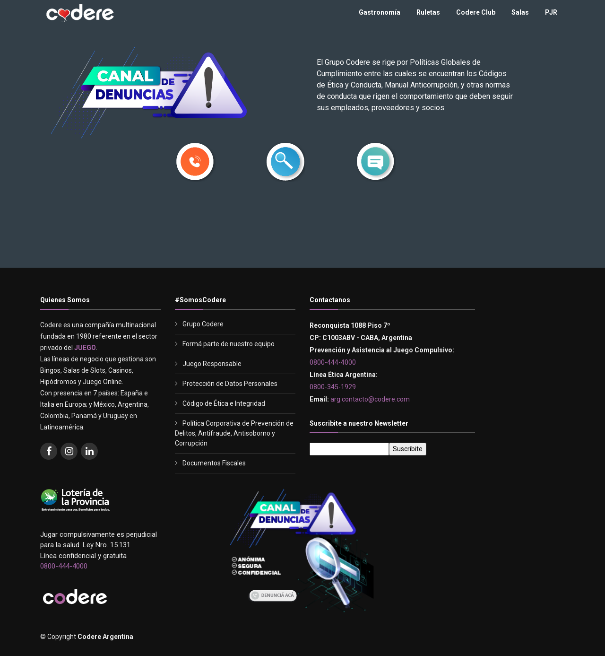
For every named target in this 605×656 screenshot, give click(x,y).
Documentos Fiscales (214, 463)
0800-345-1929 (269, 238)
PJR (551, 12)
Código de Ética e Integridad (223, 403)
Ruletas (428, 12)
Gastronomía (379, 12)
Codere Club (475, 12)
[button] (195, 164)
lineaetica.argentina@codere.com (364, 238)
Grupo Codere (203, 324)
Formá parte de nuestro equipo (228, 344)
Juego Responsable (212, 363)
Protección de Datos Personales (229, 383)
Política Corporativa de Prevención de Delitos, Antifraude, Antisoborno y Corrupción (234, 433)
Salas (520, 12)
